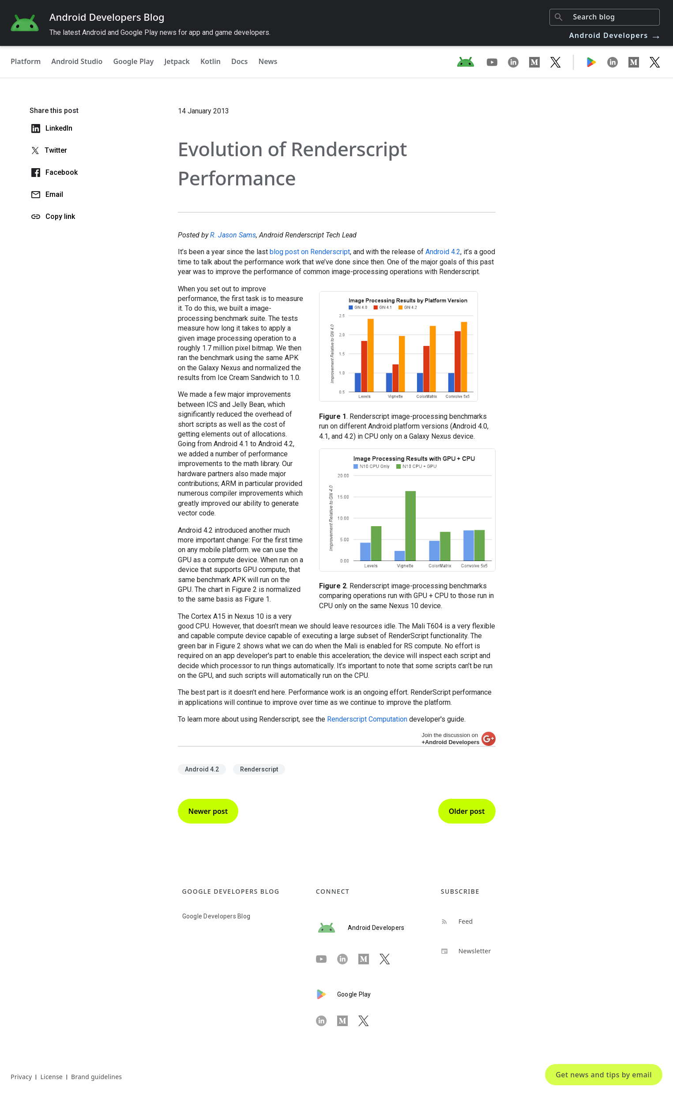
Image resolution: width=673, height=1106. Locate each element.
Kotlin (210, 61)
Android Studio (76, 61)
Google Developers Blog (216, 916)
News (268, 61)
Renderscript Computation (367, 719)
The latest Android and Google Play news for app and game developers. (160, 32)
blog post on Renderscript (310, 252)
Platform (26, 61)
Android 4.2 (442, 252)
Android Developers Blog (107, 16)
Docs (239, 61)
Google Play (133, 61)
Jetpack (177, 61)
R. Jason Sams (233, 235)
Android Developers (615, 35)
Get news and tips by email (604, 1075)
